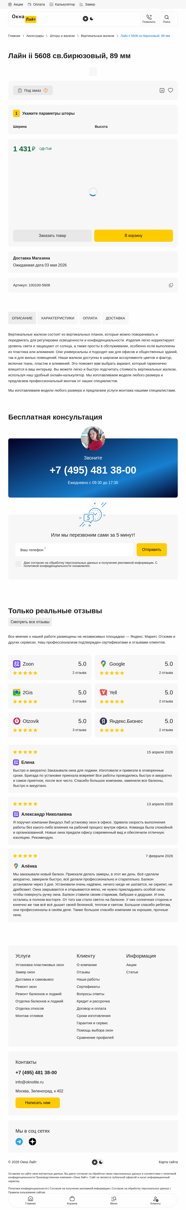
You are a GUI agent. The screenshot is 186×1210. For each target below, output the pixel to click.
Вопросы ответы (90, 994)
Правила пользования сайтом (26, 1192)
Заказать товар (52, 236)
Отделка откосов (30, 1008)
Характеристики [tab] (57, 318)
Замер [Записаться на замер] (87, 4)
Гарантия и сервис (92, 1023)
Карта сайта (168, 1162)
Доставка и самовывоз (35, 979)
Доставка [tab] (115, 318)
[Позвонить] (148, 18)
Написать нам (37, 1103)
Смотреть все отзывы (30, 622)
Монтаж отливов (29, 1015)
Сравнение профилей (95, 1037)
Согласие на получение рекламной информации (80, 1188)
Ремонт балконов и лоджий (39, 994)
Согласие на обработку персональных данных (140, 1188)
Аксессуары (35, 36)
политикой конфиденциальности (47, 566)
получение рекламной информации (127, 563)
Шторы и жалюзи (62, 36)
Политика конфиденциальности (27, 1188)
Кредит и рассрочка (93, 1001)
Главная (14, 36)
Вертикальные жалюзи (97, 36)
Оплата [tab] (90, 318)
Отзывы (83, 972)
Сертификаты (88, 986)
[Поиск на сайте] (166, 18)
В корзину (133, 236)
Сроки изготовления (94, 1015)
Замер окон (25, 972)
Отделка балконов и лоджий (39, 1001)
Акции (15, 4)
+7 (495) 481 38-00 (93, 470)
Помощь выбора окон (95, 1030)
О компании (87, 965)
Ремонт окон (26, 986)
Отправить (151, 550)
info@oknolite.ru (30, 1082)
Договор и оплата (91, 1008)
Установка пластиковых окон (40, 965)
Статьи (132, 972)
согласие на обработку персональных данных (64, 563)
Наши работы (88, 979)
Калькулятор (62, 4)
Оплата (36, 4)
